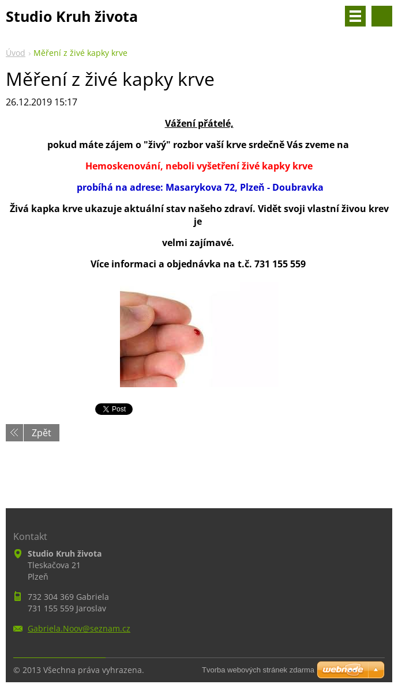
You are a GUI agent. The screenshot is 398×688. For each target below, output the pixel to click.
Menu (355, 16)
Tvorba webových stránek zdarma (258, 670)
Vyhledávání (381, 16)
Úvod (15, 52)
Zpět (41, 432)
